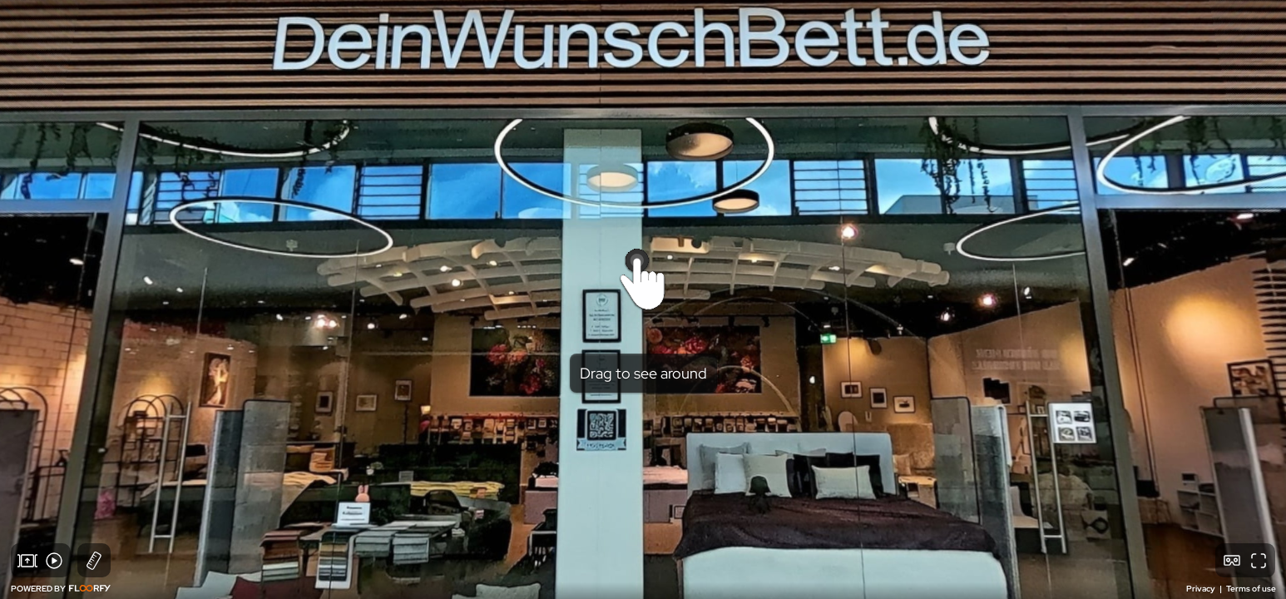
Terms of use (1251, 588)
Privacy (1201, 588)
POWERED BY (61, 588)
